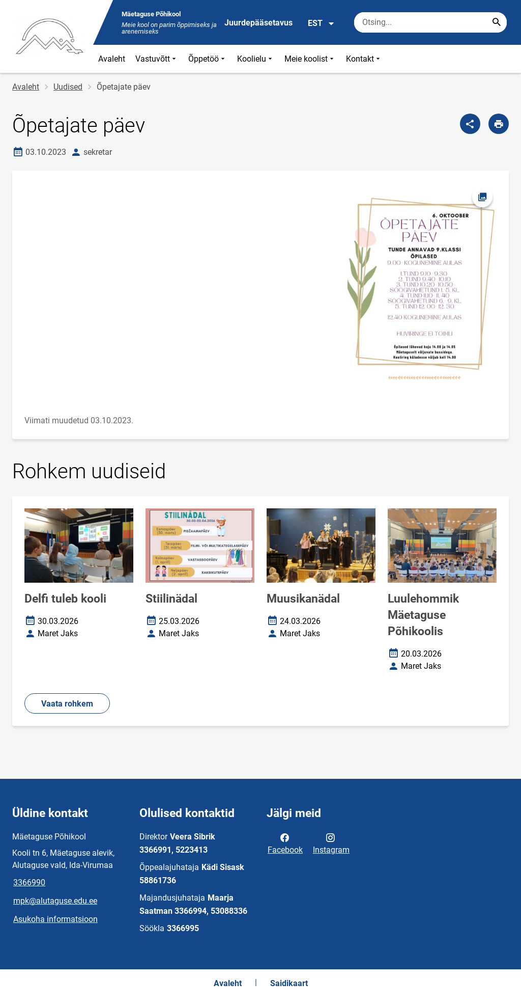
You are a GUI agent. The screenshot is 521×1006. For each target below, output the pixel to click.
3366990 (29, 882)
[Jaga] (470, 124)
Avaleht (111, 59)
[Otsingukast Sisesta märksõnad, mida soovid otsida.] (430, 22)
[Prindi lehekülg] (498, 124)
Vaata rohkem (67, 704)
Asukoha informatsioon (55, 919)
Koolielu (255, 59)
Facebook (285, 843)
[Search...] (496, 22)
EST (321, 23)
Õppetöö (207, 59)
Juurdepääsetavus (258, 23)
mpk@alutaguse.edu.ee (55, 901)
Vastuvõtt (156, 59)
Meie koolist (310, 59)
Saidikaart (289, 983)
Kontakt (364, 59)
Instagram (331, 843)
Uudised (67, 87)
